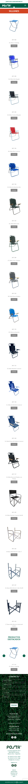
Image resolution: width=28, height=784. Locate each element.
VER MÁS (14, 45)
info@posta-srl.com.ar (14, 723)
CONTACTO (14, 774)
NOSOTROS (14, 771)
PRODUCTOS (14, 773)
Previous (4, 655)
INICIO (14, 770)
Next (24, 655)
